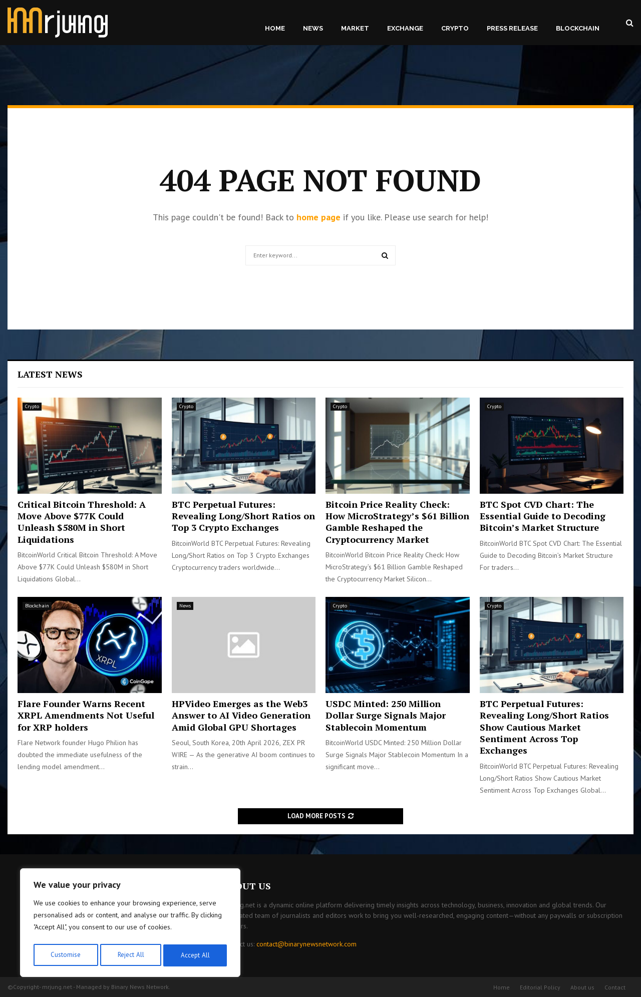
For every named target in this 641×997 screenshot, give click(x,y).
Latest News (50, 374)
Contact (614, 987)
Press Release (512, 28)
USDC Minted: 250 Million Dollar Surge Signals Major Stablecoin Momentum (386, 715)
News (313, 28)
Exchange (405, 28)
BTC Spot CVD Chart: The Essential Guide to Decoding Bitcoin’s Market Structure (542, 516)
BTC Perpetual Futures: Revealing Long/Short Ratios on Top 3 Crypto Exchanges (243, 516)
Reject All (130, 955)
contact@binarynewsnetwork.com (306, 943)
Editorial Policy (540, 987)
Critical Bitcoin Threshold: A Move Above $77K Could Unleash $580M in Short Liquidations (82, 521)
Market (355, 28)
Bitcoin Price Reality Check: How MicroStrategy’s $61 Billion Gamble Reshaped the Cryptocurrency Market (397, 521)
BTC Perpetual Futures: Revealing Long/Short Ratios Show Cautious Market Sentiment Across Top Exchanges (544, 727)
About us (582, 987)
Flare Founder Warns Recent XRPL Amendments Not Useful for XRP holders (86, 715)
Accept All (196, 955)
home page (318, 217)
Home (275, 28)
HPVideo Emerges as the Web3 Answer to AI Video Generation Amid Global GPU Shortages (241, 715)
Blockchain (577, 28)
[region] (130, 924)
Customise (65, 955)
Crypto (455, 28)
